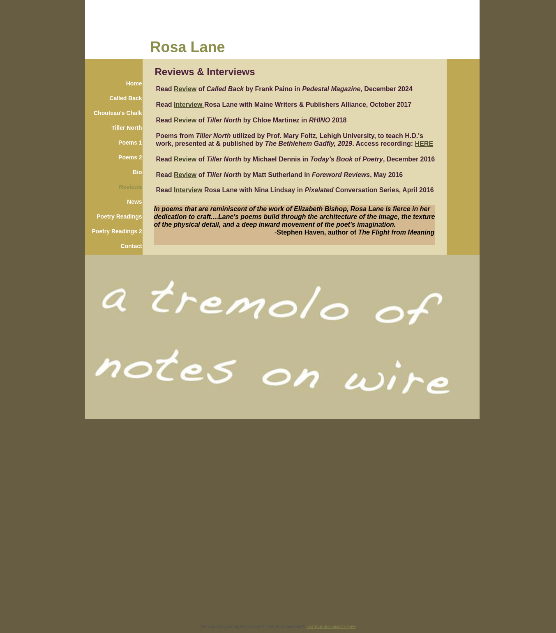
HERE (424, 143)
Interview (188, 104)
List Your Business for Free (331, 626)
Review (185, 88)
